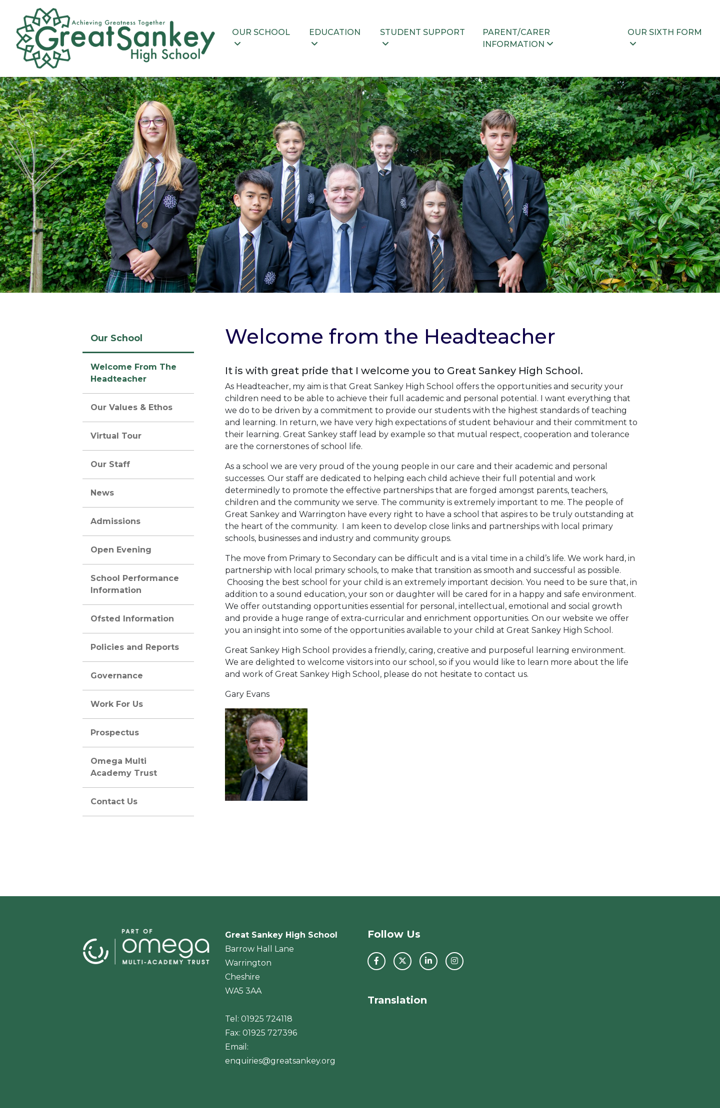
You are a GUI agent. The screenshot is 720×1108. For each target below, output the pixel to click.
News (102, 493)
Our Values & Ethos (131, 407)
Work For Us (116, 704)
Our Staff (110, 464)
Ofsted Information (132, 618)
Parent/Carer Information (518, 38)
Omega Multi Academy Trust (123, 767)
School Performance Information (134, 584)
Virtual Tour (116, 436)
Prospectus (114, 732)
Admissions (115, 521)
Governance (116, 675)
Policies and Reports (134, 647)
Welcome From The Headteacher (133, 373)
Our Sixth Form (665, 37)
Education (334, 37)
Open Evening (121, 549)
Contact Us (114, 801)
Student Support (422, 37)
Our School (261, 37)
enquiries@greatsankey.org (280, 1061)
